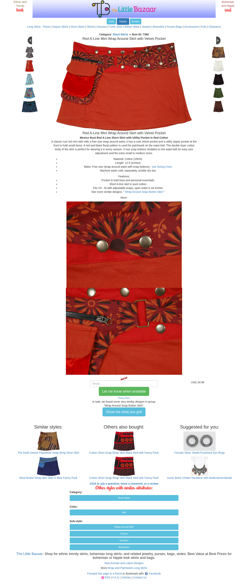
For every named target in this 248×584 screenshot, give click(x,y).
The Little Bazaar (29, 554)
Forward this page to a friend (104, 573)
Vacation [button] (124, 540)
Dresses (102, 26)
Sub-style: (76, 521)
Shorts (91, 26)
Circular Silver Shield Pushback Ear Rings (199, 452)
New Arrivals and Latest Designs (124, 563)
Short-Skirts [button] (124, 498)
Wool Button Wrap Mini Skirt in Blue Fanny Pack (48, 477)
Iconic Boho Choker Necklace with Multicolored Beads (199, 477)
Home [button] (123, 21)
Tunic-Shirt (115, 26)
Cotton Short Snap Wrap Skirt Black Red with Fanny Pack (124, 452)
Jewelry (146, 26)
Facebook (155, 573)
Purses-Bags (174, 26)
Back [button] (111, 21)
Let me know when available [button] (124, 391)
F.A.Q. (116, 577)
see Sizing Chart (162, 166)
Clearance (214, 26)
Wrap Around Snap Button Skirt (144, 191)
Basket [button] (135, 21)
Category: (76, 492)
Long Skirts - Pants (38, 26)
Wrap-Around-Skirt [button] (123, 527)
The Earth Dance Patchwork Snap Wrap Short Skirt (48, 452)
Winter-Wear (132, 26)
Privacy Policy (124, 398)
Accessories (191, 26)
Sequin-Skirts (60, 26)
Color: (74, 506)
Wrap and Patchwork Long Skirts (127, 567)
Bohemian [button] (124, 547)
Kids (203, 26)
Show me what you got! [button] (124, 412)
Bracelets (158, 26)
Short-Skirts (78, 26)
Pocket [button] (124, 533)
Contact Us (139, 577)
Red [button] (124, 512)
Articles (126, 577)
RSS (107, 577)
